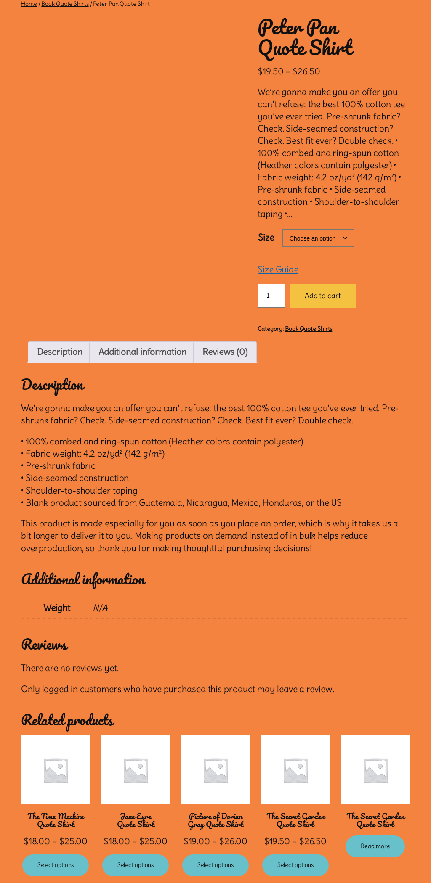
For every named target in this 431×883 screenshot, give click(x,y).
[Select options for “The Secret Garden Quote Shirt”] (295, 865)
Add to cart (323, 295)
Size (266, 237)
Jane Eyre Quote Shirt (135, 820)
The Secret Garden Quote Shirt (295, 820)
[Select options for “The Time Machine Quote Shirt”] (55, 865)
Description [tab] (59, 351)
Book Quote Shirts (64, 4)
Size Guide (278, 269)
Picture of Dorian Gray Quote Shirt (215, 820)
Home (29, 4)
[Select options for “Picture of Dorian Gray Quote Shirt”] (215, 865)
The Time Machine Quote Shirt (55, 820)
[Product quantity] (271, 295)
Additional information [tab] (142, 351)
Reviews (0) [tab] (224, 351)
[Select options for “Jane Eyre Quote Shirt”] (135, 865)
